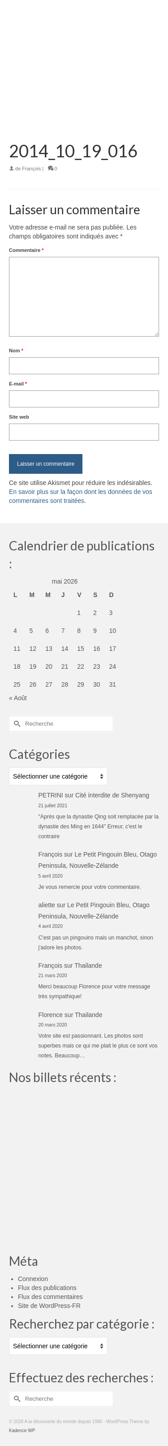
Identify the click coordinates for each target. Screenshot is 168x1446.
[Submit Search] (15, 724)
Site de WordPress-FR (49, 1305)
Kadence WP (22, 1430)
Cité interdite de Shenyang (112, 795)
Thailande (88, 965)
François (31, 168)
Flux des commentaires (50, 1296)
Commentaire (26, 250)
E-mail (18, 383)
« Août (18, 697)
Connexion (33, 1278)
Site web (19, 417)
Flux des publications (47, 1287)
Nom (16, 350)
